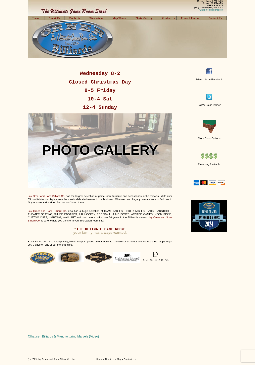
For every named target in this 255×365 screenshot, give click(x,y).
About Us (54, 18)
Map (119, 359)
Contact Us (215, 18)
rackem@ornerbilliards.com (211, 10)
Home (35, 18)
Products (74, 18)
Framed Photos (190, 18)
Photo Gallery (143, 18)
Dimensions (96, 18)
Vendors (167, 18)
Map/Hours (119, 18)
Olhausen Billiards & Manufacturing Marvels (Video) (63, 336)
